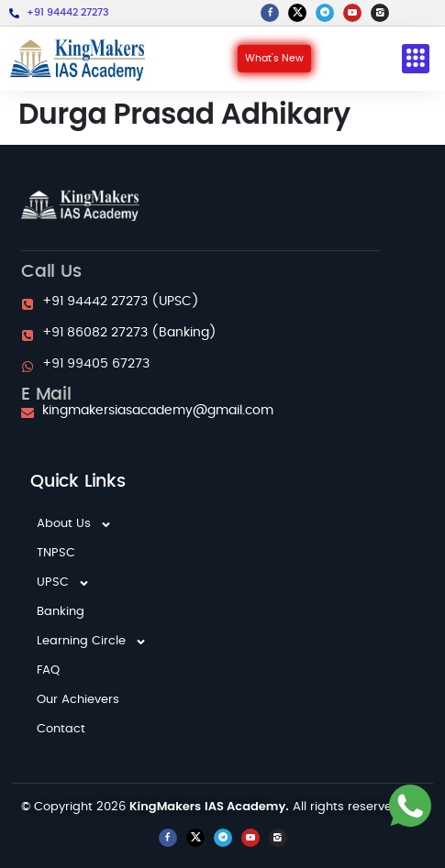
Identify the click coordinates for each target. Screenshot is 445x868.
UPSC (63, 583)
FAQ (48, 670)
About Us (74, 524)
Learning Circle (92, 641)
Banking (60, 612)
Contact (61, 729)
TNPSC (56, 553)
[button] (415, 59)
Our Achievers (78, 700)
